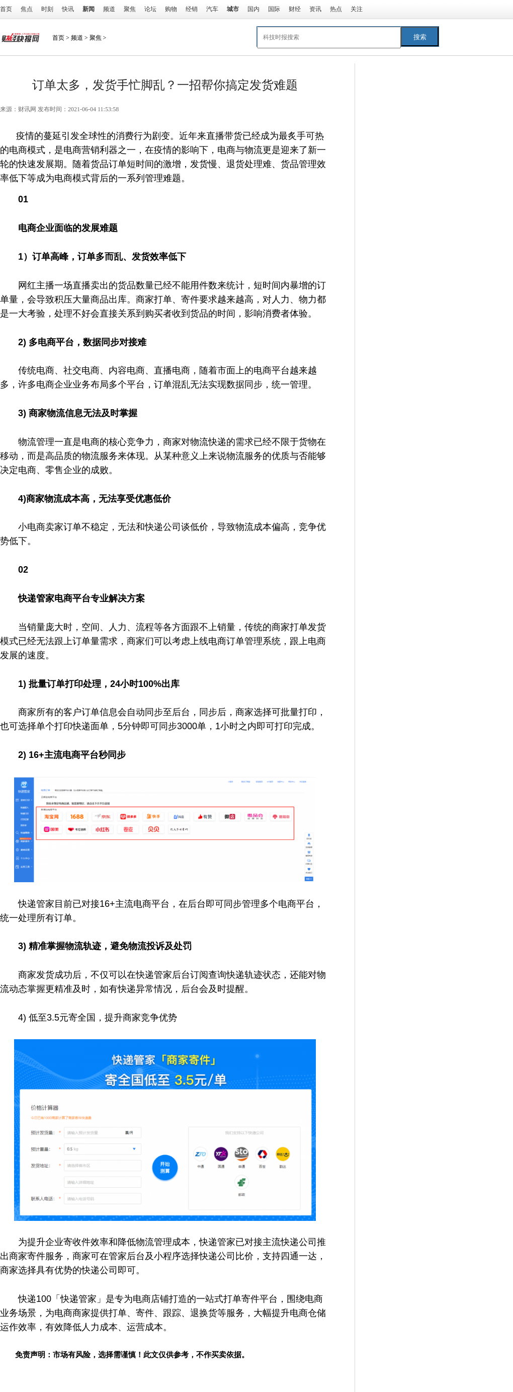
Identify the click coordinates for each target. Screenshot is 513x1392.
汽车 (212, 9)
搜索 (419, 37)
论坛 (150, 9)
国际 (274, 9)
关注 (357, 9)
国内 (253, 9)
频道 (109, 9)
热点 (336, 9)
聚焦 (130, 9)
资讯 (315, 9)
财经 (295, 9)
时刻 (47, 9)
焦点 (27, 9)
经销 (192, 9)
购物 (171, 9)
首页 (6, 9)
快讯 (68, 9)
